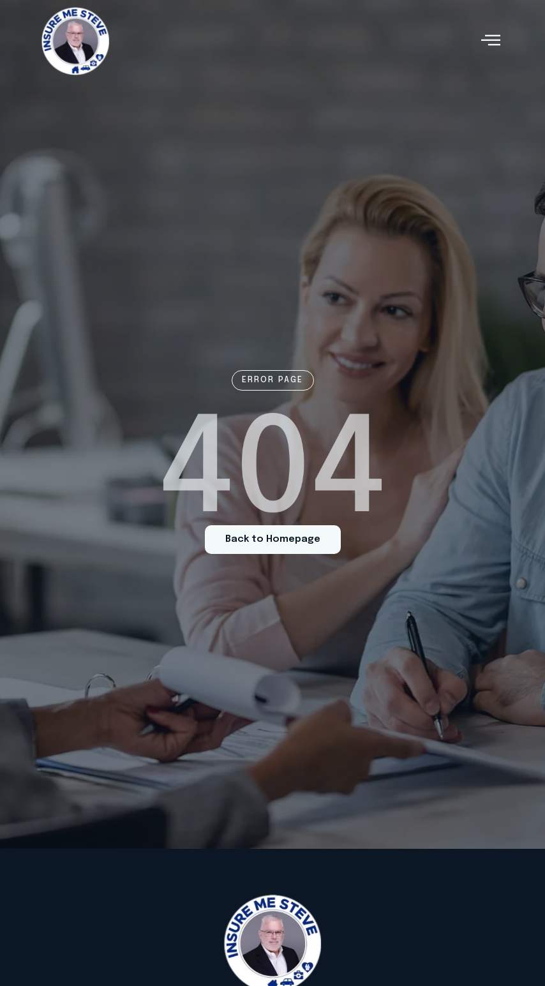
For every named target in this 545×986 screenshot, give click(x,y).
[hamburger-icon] (490, 41)
